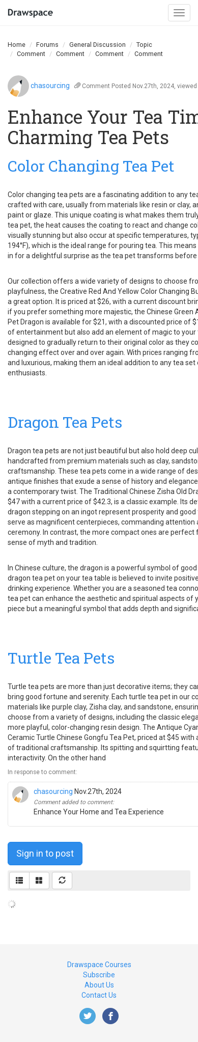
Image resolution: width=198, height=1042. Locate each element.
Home (16, 44)
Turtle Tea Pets (61, 658)
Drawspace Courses (99, 965)
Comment (31, 54)
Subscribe (99, 975)
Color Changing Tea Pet (91, 166)
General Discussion (97, 44)
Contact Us (99, 995)
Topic (144, 44)
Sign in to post (45, 853)
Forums (47, 44)
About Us (99, 985)
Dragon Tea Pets (65, 422)
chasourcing (50, 85)
